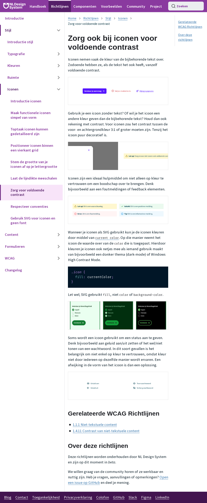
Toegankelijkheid (46, 497)
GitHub (119, 497)
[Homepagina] (72, 18)
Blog (7, 497)
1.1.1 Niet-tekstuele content (95, 424)
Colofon (102, 497)
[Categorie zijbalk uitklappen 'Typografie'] (59, 54)
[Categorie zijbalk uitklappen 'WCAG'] (59, 258)
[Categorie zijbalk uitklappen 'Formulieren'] (59, 246)
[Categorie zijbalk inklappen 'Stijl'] (59, 30)
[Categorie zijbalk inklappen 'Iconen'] (59, 89)
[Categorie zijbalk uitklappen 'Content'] (59, 234)
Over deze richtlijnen (185, 37)
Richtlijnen (60, 6)
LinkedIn (162, 497)
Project (156, 6)
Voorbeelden (111, 6)
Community (136, 6)
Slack (133, 497)
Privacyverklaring (78, 497)
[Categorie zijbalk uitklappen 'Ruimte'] (59, 77)
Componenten (84, 6)
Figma (146, 497)
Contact (21, 497)
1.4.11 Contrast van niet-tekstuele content (106, 430)
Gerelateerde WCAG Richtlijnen (190, 24)
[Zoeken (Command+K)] (186, 6)
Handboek (38, 6)
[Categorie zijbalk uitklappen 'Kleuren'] (59, 65)
